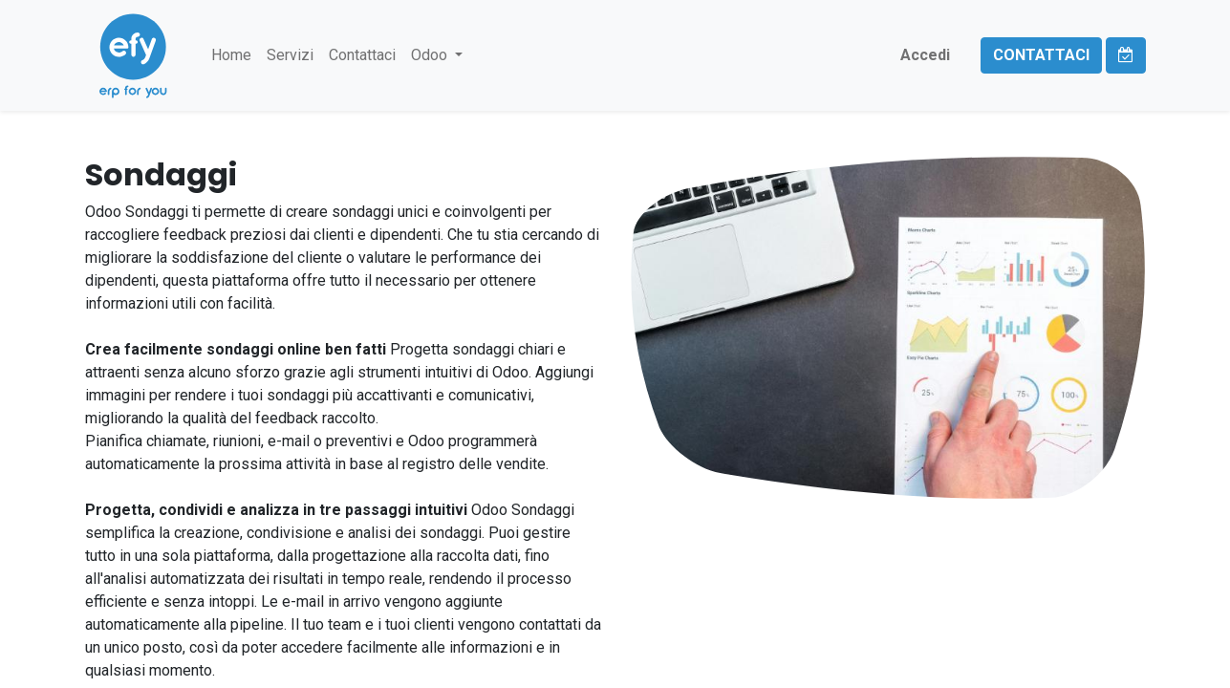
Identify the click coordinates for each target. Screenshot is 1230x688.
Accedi (925, 55)
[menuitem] (231, 55)
